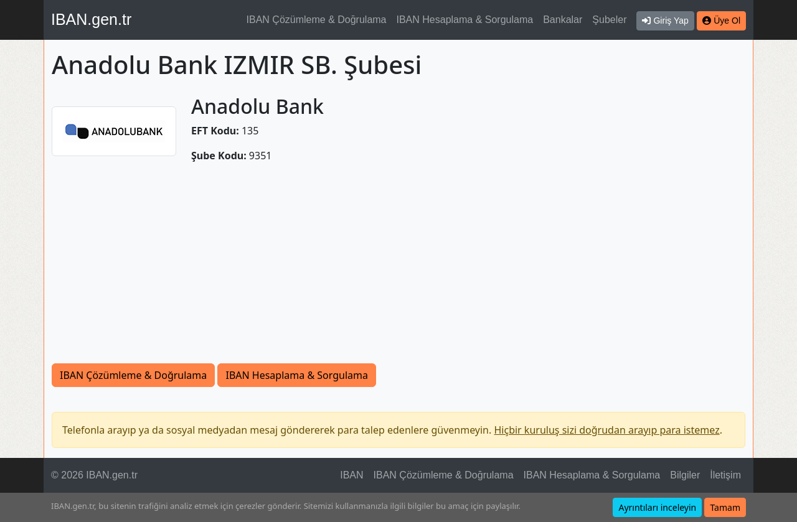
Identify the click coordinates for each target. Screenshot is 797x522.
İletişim (725, 475)
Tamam (725, 507)
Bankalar (562, 19)
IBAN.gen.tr (91, 19)
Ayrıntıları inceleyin (657, 507)
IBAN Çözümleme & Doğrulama (317, 19)
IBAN (351, 475)
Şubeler (609, 19)
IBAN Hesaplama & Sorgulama (465, 19)
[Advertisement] (398, 270)
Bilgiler (685, 475)
